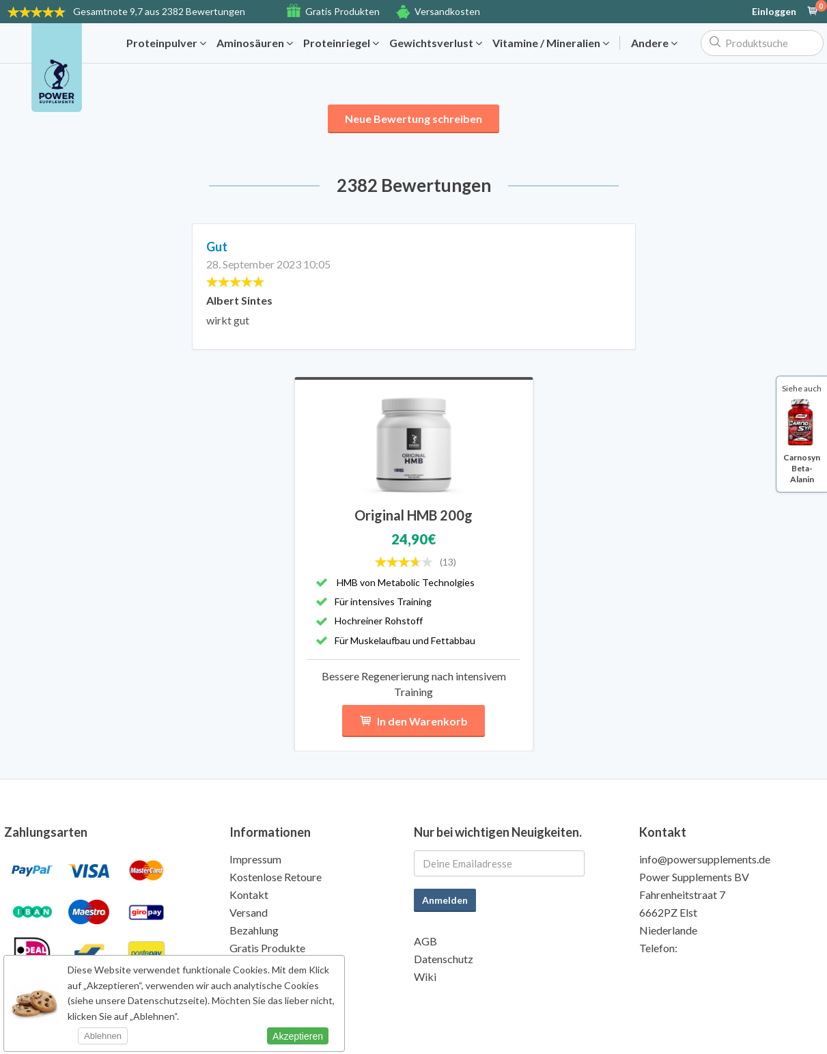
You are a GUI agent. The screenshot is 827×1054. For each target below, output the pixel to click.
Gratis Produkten (342, 11)
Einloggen (774, 11)
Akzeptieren (297, 1036)
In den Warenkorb (413, 721)
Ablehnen (103, 1036)
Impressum (255, 858)
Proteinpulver (166, 43)
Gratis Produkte (267, 947)
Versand (248, 912)
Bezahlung (254, 930)
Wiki (425, 976)
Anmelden (445, 900)
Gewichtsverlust (435, 43)
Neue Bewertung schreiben (413, 118)
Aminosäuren (254, 43)
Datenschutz (443, 958)
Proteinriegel (341, 43)
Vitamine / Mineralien (550, 43)
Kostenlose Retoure (275, 876)
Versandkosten (447, 11)
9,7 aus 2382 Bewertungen (159, 11)
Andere (654, 43)
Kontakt (248, 894)
